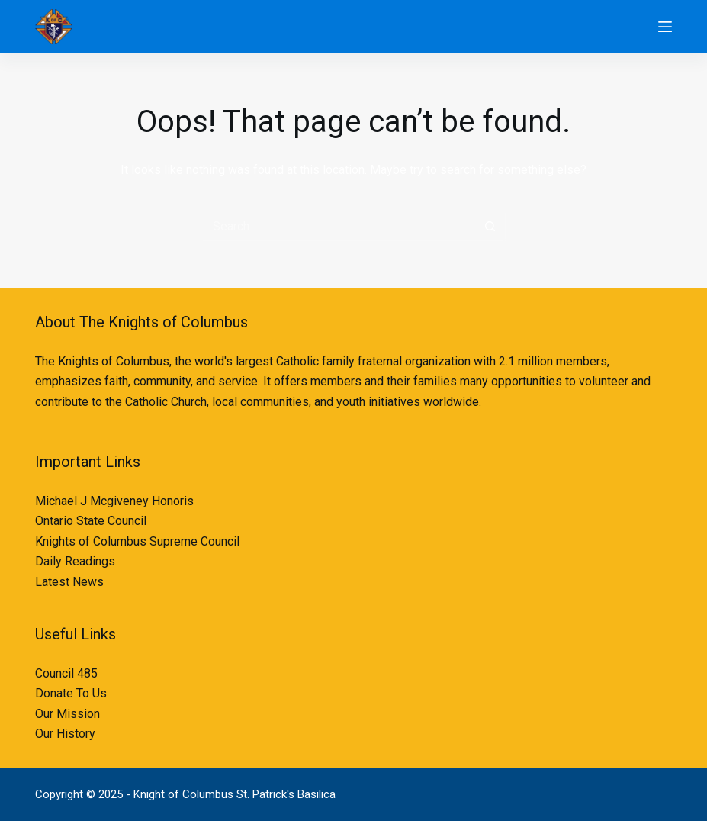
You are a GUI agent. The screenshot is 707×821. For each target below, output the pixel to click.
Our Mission (67, 714)
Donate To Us (71, 693)
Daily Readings (75, 561)
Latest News (69, 582)
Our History (65, 733)
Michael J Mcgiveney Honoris (114, 501)
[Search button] (490, 226)
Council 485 (66, 673)
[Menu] (665, 27)
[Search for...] (338, 226)
